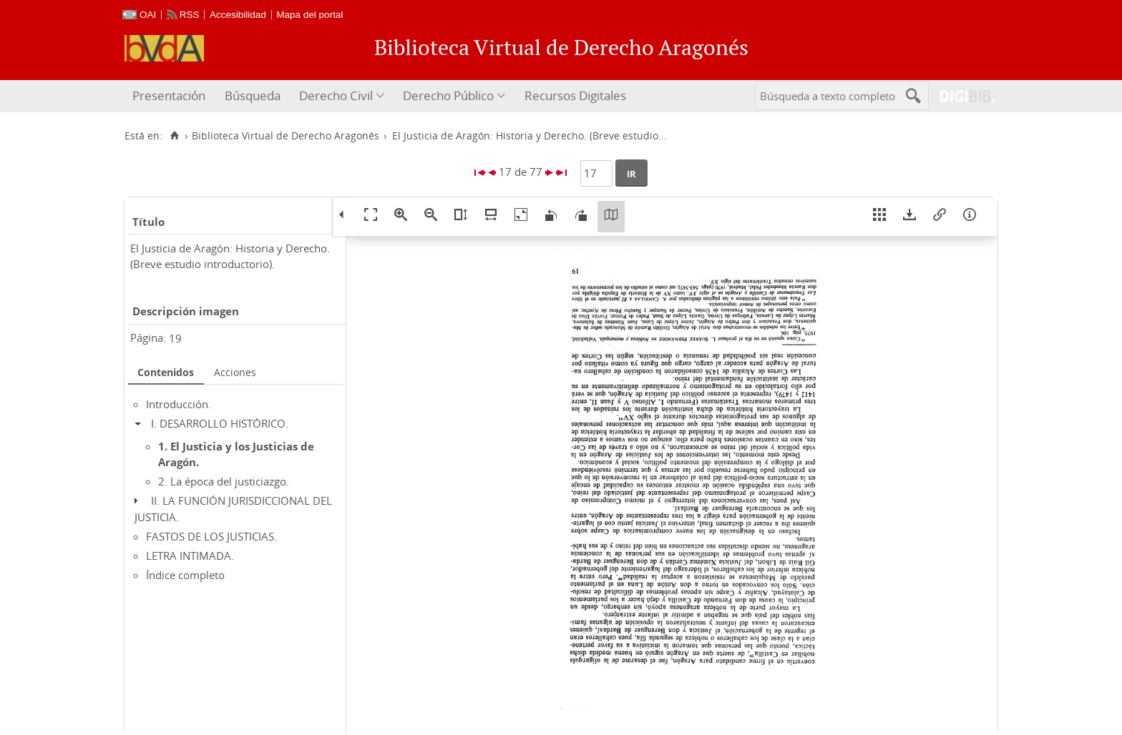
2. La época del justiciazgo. (223, 481)
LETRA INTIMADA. (190, 555)
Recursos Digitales (575, 95)
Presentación (168, 95)
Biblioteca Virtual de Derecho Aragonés (285, 135)
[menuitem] (171, 96)
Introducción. (178, 404)
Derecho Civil (336, 95)
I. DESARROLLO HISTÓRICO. (219, 423)
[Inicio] (174, 136)
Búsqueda (252, 95)
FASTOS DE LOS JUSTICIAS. (211, 536)
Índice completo (185, 575)
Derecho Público (448, 95)
